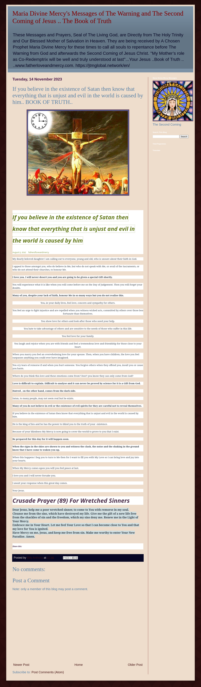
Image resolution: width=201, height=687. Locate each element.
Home (78, 664)
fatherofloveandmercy (38, 252)
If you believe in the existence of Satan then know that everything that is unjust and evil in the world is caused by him (73, 228)
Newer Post (21, 664)
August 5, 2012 (19, 252)
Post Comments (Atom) (47, 672)
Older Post (135, 664)
